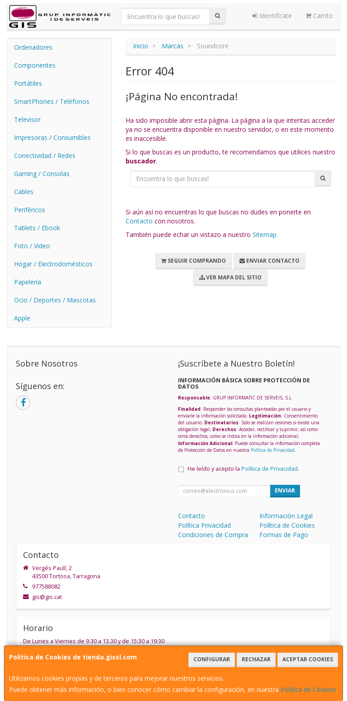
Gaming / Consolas (42, 173)
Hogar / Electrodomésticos (53, 264)
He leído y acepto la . (243, 469)
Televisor (27, 119)
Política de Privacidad (273, 450)
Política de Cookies (308, 689)
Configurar (211, 659)
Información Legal (286, 515)
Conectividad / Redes (44, 155)
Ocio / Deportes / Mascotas (55, 300)
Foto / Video (32, 245)
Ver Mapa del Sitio (230, 277)
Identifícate (272, 15)
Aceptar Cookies (307, 659)
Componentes (35, 65)
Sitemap (265, 234)
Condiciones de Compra (213, 534)
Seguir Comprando (193, 261)
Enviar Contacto (269, 261)
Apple (22, 318)
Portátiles (28, 83)
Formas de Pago (283, 534)
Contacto (139, 221)
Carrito (319, 15)
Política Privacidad (204, 525)
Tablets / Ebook (37, 227)
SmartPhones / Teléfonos (51, 101)
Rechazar (256, 659)
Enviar (285, 490)
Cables (23, 191)
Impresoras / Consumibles (52, 137)
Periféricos (29, 209)
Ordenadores (33, 47)
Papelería (27, 282)
